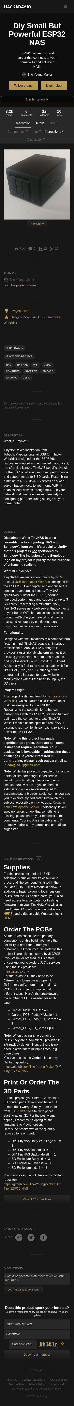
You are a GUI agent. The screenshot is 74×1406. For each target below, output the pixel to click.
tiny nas (22, 365)
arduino (11, 377)
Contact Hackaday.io (33, 1379)
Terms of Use (16, 1384)
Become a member (16, 1312)
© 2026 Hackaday (37, 1396)
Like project (54, 85)
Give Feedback (58, 1379)
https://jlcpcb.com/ (16, 971)
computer (13, 371)
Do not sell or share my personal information (37, 1388)
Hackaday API (57, 1384)
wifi (35, 365)
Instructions (55, 131)
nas (8, 365)
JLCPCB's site (21, 1111)
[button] (65, 6)
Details (39, 123)
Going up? (37, 1370)
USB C (26, 377)
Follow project (23, 85)
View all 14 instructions (37, 1199)
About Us (12, 1379)
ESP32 (47, 365)
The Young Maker (37, 74)
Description (23, 123)
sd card (47, 371)
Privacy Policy (37, 1384)
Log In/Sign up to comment (23, 1289)
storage (31, 371)
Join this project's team (20, 285)
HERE (8, 913)
